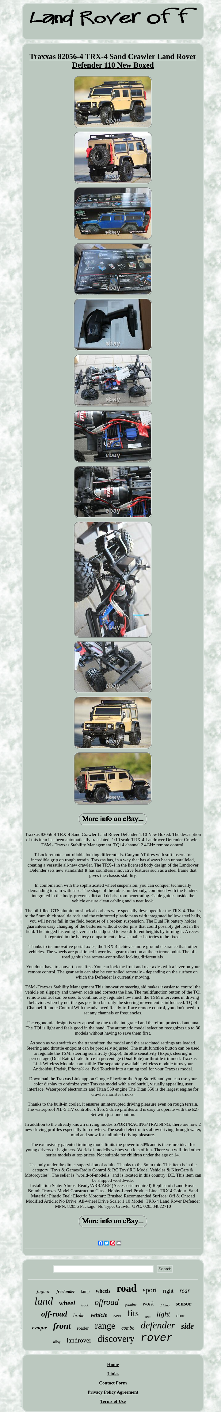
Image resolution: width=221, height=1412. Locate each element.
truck (84, 1305)
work (148, 1304)
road (126, 1288)
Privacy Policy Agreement (113, 1392)
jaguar (43, 1292)
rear (185, 1290)
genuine (130, 1304)
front (62, 1326)
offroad (107, 1302)
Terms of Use (113, 1401)
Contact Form (113, 1382)
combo (128, 1328)
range (105, 1325)
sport (150, 1290)
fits (133, 1313)
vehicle (98, 1315)
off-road (54, 1314)
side (187, 1326)
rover (156, 1338)
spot (148, 1316)
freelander (65, 1291)
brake (78, 1315)
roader (83, 1328)
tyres (117, 1315)
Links (113, 1373)
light (163, 1314)
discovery (116, 1338)
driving (165, 1305)
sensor (184, 1303)
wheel (67, 1303)
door (180, 1315)
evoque (39, 1328)
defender (158, 1325)
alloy (56, 1342)
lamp (85, 1291)
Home (113, 1364)
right (168, 1291)
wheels (103, 1291)
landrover (79, 1340)
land (43, 1301)
